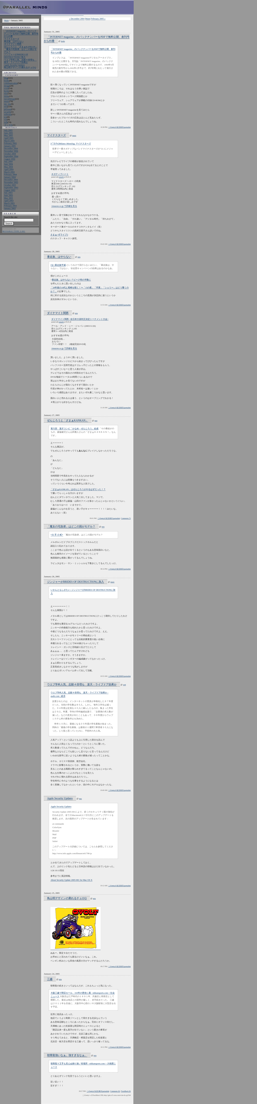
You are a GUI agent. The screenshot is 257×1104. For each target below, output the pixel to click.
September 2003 (11, 187)
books (6, 80)
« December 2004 (76, 18)
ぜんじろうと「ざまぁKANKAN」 (20, 46)
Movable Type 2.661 (14, 231)
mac (6, 93)
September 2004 (11, 156)
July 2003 (8, 192)
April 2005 (9, 138)
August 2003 (9, 190)
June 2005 (8, 133)
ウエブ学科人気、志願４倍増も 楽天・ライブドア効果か (20, 61)
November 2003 (11, 182)
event (6, 88)
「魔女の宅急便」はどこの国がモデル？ (71, 526)
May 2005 (8, 135)
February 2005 (10, 143)
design (7, 86)
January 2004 (10, 177)
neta (6, 106)
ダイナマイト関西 (12, 44)
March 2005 (9, 140)
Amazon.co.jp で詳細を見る (64, 206)
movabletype (9, 99)
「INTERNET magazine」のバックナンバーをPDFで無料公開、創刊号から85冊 (21, 33)
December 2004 (11, 148)
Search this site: (11, 217)
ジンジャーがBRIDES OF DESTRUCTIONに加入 (16, 55)
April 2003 (9, 200)
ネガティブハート (60, 174)
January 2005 (10, 146)
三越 (49, 979)
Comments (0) (115, 1091)
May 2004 (8, 167)
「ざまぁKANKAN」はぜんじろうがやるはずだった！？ (77, 489)
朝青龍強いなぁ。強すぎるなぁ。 (67, 1055)
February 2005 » (98, 18)
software (8, 114)
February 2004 (10, 174)
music (6, 101)
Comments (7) (126, 518)
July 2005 (8, 130)
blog (6, 78)
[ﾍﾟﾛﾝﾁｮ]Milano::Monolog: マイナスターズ (71, 143)
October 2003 (10, 185)
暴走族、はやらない (14, 41)
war (5, 119)
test (5, 117)
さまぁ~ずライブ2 (59, 234)
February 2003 (10, 205)
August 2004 (9, 159)
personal (7, 109)
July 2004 (8, 161)
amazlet (61, 177)
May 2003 (8, 198)
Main (6, 20)
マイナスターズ (11, 39)
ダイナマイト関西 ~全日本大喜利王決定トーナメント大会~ (79, 319)
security (7, 112)
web (6, 122)
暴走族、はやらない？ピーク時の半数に (71, 279)
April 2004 (9, 169)
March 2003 (9, 203)
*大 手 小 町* (57, 534)
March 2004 (9, 172)
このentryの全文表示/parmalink (119, 127)
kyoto (6, 91)
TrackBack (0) (126, 1091)
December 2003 (11, 179)
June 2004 (8, 164)
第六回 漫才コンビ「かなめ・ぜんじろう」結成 (74, 428)
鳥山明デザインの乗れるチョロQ (20, 67)
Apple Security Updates (14, 65)
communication (11, 83)
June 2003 (8, 195)
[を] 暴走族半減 (58, 265)
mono (6, 96)
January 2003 (10, 208)
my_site (7, 104)
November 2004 (11, 151)
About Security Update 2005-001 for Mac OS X (71, 880)
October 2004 (10, 153)
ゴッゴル (8, 125)
